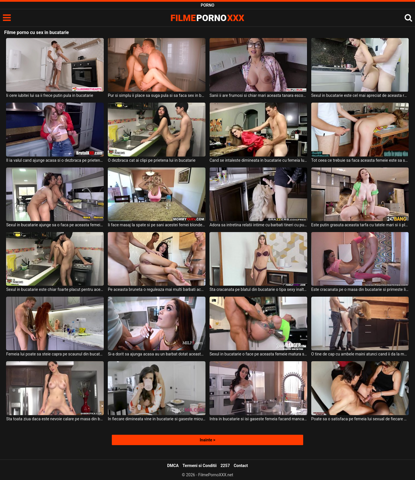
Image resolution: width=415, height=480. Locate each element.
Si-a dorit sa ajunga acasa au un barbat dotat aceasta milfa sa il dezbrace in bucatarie (156, 354)
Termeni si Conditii (199, 465)
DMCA (173, 465)
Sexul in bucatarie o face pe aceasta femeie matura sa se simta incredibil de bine (258, 354)
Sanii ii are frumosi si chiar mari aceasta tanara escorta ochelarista (258, 95)
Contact (241, 465)
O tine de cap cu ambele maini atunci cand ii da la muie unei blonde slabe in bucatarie (360, 354)
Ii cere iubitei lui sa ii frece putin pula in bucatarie (49, 95)
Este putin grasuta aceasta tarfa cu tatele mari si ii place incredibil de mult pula (360, 225)
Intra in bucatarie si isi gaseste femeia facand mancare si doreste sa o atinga (258, 419)
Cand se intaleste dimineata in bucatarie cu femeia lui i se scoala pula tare (258, 160)
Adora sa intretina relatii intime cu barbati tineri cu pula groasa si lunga (258, 225)
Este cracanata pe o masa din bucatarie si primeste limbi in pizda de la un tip (360, 289)
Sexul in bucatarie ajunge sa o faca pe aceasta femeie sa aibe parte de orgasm (55, 225)
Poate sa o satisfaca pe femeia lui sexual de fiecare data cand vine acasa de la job (360, 419)
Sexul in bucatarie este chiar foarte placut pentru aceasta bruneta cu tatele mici (55, 289)
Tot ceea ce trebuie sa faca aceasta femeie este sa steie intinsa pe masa (360, 160)
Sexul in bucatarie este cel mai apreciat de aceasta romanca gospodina (360, 95)
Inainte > (207, 440)
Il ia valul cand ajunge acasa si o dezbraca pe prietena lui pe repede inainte (55, 160)
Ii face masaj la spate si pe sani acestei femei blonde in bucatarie (156, 225)
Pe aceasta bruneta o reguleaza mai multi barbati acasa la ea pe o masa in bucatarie (156, 289)
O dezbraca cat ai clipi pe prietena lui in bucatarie (151, 160)
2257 (225, 465)
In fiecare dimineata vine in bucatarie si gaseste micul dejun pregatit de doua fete (156, 419)
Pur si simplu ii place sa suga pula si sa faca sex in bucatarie (156, 95)
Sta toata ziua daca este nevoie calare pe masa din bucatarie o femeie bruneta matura (55, 419)
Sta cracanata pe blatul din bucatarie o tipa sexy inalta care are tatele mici (258, 289)
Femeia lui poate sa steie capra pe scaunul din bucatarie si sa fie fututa (55, 354)
